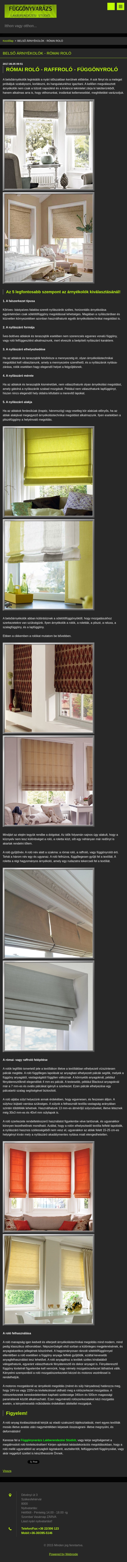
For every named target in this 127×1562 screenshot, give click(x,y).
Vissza (7, 1470)
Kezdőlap (8, 40)
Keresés (111, 6)
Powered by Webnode (63, 1554)
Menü (120, 6)
